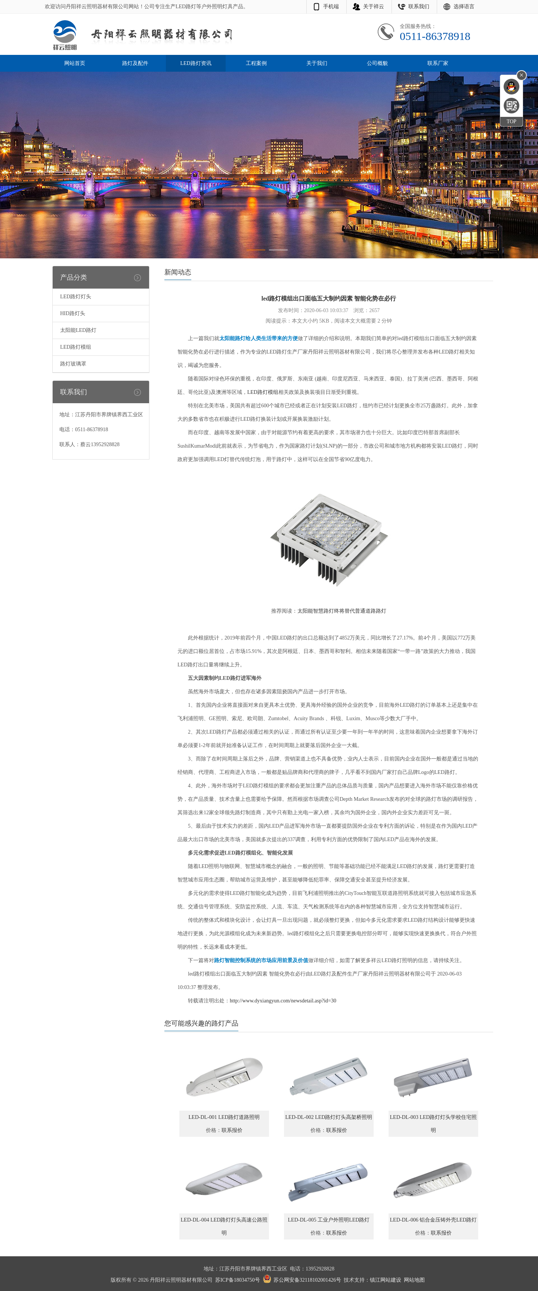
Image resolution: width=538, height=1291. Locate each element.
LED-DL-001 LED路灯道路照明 (224, 1117)
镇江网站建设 (385, 1280)
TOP (511, 121)
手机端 (331, 6)
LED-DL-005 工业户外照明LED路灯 (329, 1220)
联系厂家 (437, 63)
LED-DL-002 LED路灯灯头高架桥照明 (328, 1117)
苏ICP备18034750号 (237, 1280)
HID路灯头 (72, 313)
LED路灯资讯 (195, 63)
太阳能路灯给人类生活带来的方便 (258, 338)
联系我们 (418, 6)
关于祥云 (373, 6)
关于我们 (316, 63)
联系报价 (232, 1130)
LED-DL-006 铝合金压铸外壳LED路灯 (433, 1220)
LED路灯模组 (75, 347)
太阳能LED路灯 (78, 330)
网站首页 (74, 63)
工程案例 (256, 63)
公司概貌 (377, 63)
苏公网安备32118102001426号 (307, 1280)
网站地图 (414, 1280)
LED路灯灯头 (75, 296)
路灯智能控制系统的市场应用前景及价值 (261, 960)
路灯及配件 (135, 63)
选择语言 (464, 6)
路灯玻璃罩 (73, 364)
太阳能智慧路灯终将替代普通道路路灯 (341, 611)
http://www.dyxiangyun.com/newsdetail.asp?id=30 (283, 1001)
